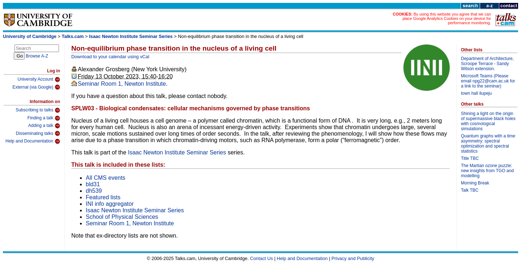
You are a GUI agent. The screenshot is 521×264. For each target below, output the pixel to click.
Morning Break (475, 183)
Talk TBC (469, 190)
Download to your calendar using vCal (110, 56)
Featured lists (103, 197)
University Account (38, 79)
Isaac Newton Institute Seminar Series (131, 36)
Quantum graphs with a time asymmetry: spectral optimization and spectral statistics (488, 143)
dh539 (94, 191)
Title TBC (470, 158)
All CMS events (105, 178)
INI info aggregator (110, 204)
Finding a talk (43, 118)
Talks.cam (73, 36)
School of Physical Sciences (122, 217)
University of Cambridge (29, 36)
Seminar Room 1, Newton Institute (122, 84)
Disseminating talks (38, 133)
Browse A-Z (37, 56)
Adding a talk (44, 126)
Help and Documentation (32, 141)
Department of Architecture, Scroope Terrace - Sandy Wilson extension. (487, 63)
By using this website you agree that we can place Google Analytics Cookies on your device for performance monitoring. (446, 18)
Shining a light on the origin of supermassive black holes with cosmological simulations (488, 121)
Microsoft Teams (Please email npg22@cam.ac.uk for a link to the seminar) (488, 81)
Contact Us (261, 258)
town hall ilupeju (476, 93)
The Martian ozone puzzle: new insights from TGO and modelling (487, 170)
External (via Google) (36, 87)
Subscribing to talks (38, 110)
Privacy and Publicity (352, 258)
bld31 (93, 184)
